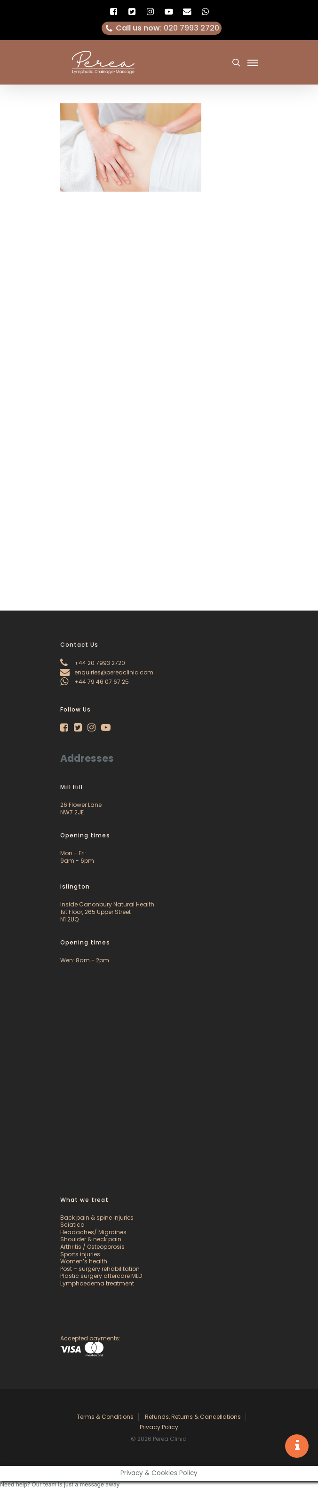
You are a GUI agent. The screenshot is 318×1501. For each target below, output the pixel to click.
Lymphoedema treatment (97, 1283)
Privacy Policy (159, 1427)
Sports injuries (80, 1254)
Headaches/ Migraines (93, 1232)
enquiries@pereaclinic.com (106, 672)
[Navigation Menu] (252, 62)
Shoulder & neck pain (90, 1239)
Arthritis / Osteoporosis (92, 1247)
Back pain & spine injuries (97, 1218)
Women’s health (83, 1261)
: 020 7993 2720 (161, 28)
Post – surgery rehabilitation (100, 1269)
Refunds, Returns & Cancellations (193, 1417)
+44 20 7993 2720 (92, 663)
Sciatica (72, 1225)
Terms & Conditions (105, 1417)
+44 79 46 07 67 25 (94, 682)
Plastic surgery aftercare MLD (101, 1276)
